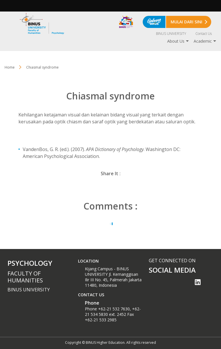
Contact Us (203, 33)
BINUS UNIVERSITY (171, 33)
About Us (175, 41)
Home (10, 67)
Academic (203, 41)
